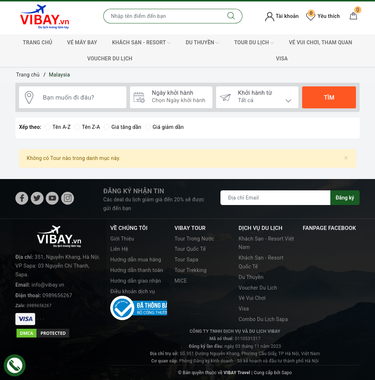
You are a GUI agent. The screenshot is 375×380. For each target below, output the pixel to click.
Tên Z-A (87, 127)
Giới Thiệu (122, 239)
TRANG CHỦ (37, 42)
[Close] (346, 158)
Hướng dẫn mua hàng (135, 259)
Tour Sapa (186, 259)
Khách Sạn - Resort (141, 42)
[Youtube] (52, 198)
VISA (282, 59)
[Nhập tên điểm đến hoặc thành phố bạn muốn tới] (161, 16)
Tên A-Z (57, 127)
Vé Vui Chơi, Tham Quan (320, 42)
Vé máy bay (82, 42)
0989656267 (57, 295)
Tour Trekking (190, 270)
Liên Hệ (119, 249)
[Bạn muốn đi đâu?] (81, 98)
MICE (180, 281)
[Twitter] (37, 198)
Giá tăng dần (122, 127)
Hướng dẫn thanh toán (136, 270)
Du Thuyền (202, 42)
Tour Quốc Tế (190, 249)
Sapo (287, 372)
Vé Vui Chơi (252, 298)
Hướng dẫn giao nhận (135, 281)
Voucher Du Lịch (109, 59)
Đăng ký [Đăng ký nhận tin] (345, 198)
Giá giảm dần (164, 127)
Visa (244, 309)
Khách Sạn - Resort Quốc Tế (261, 262)
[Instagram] (67, 198)
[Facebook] (21, 198)
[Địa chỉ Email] (275, 197)
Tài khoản (281, 16)
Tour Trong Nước (194, 239)
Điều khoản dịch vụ (132, 291)
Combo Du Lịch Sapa (263, 319)
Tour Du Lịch (254, 42)
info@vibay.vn (47, 285)
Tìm (329, 97)
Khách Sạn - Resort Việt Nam (266, 243)
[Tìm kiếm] (231, 16)
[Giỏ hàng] (353, 16)
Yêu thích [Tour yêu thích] (323, 16)
